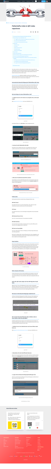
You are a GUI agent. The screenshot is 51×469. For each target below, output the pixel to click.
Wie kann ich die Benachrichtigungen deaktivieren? (21, 56)
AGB (27, 442)
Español (20, 456)
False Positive (16, 51)
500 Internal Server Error (18, 47)
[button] (43, 1)
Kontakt (5, 443)
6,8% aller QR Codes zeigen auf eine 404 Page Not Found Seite (23, 54)
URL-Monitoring (24, 22)
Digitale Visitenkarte (18, 440)
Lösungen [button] (18, 1)
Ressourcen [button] (28, 1)
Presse (4, 442)
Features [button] (23, 1)
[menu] (47, 1)
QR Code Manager (17, 442)
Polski (40, 456)
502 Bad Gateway (17, 49)
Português (26, 456)
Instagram (39, 440)
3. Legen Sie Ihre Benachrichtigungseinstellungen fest (22, 62)
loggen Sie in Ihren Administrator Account (21, 330)
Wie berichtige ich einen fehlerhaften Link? (20, 37)
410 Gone (16, 46)
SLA (26, 446)
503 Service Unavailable (18, 50)
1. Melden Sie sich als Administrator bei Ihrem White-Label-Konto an (25, 59)
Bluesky (39, 442)
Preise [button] (33, 1)
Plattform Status (6, 446)
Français (35, 456)
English (15, 456)
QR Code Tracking (17, 443)
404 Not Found (17, 44)
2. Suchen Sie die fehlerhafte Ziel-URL (20, 40)
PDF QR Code (17, 439)
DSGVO (27, 440)
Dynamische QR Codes (15, 75)
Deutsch (11, 456)
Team (4, 439)
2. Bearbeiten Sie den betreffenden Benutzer (21, 61)
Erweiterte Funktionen (18, 22)
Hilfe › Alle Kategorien (11, 22)
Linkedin (39, 439)
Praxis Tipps (39, 448)
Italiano (31, 456)
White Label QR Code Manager (19, 447)
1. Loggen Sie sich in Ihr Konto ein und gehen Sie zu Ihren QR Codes (24, 39)
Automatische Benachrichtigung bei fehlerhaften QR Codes (22, 36)
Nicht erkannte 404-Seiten (17, 53)
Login (39, 1)
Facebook (39, 443)
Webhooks (16, 446)
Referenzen (5, 440)
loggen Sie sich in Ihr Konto (18, 101)
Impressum (27, 439)
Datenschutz (28, 443)
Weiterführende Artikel (16, 65)
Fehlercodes (15, 43)
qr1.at (6, 1)
